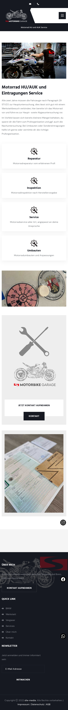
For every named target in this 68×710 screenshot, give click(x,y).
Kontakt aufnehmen (19, 588)
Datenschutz (37, 704)
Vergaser (10, 620)
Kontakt (34, 416)
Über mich (11, 632)
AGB (48, 704)
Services (10, 626)
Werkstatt (11, 614)
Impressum (23, 704)
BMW (8, 608)
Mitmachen (23, 679)
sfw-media (30, 700)
